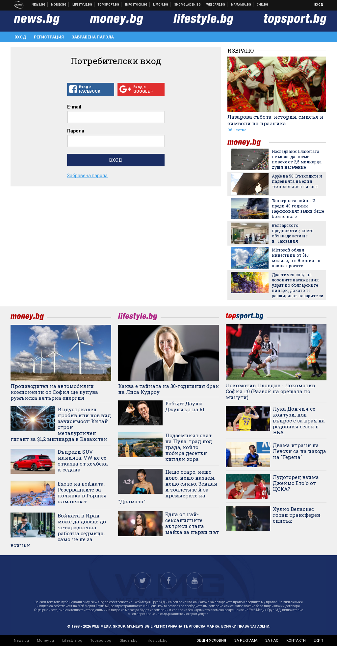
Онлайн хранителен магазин (187, 4)
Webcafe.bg (215, 4)
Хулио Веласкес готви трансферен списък (297, 515)
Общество (236, 130)
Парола (75, 130)
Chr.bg (262, 4)
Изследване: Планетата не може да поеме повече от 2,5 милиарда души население (297, 159)
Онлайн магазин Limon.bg (160, 4)
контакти (296, 640)
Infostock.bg (156, 640)
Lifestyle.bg (72, 640)
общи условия (211, 640)
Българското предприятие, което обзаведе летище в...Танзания (293, 233)
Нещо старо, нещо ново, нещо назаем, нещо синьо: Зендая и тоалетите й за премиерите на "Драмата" (167, 486)
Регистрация (49, 37)
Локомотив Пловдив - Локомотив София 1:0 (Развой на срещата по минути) (270, 391)
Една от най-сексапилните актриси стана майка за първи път (192, 523)
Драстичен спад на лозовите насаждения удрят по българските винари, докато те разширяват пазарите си (298, 285)
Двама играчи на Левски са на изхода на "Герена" (299, 451)
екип (318, 640)
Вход (318, 4)
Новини (39, 4)
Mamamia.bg (241, 4)
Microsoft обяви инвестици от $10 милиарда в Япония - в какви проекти (296, 257)
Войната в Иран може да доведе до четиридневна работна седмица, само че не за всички (58, 530)
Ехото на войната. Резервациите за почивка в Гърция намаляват (82, 492)
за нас (271, 640)
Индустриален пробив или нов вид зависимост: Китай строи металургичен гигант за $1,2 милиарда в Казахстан (61, 424)
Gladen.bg (128, 640)
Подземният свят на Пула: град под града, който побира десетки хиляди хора (188, 447)
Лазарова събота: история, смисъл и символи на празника (275, 120)
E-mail (74, 106)
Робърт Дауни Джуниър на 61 (185, 406)
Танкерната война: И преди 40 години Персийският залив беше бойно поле (298, 208)
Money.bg (45, 640)
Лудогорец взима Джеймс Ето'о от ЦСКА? (296, 483)
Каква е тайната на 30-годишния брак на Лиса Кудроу (168, 389)
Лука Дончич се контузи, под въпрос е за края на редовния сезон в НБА (299, 420)
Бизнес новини (59, 4)
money (248, 142)
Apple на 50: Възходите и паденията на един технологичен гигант (297, 181)
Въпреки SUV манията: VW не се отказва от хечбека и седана (83, 460)
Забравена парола (93, 37)
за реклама (245, 640)
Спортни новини (108, 4)
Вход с (90, 89)
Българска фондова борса (136, 4)
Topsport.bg (100, 640)
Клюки (82, 4)
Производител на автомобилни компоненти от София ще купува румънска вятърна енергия (54, 392)
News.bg (21, 640)
